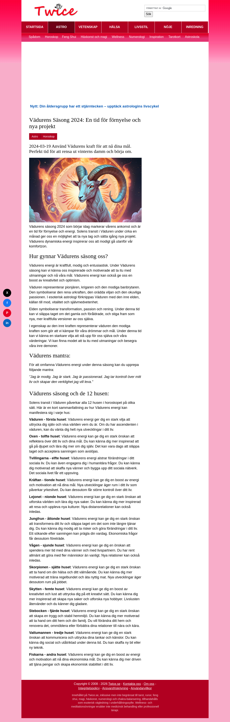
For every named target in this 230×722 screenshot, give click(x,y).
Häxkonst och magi (94, 36)
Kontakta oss (132, 683)
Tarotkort (174, 36)
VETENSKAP (88, 27)
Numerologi (137, 36)
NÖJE (168, 27)
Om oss (149, 683)
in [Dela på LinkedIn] (7, 323)
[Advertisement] (115, 73)
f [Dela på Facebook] (7, 302)
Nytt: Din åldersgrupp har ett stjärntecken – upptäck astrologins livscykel (94, 106)
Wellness (118, 36)
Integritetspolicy (89, 688)
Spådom (34, 36)
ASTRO (61, 27)
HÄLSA (114, 27)
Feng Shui (69, 36)
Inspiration (157, 36)
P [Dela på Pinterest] (7, 313)
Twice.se (114, 683)
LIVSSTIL (141, 27)
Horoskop (51, 36)
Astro (35, 136)
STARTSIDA (34, 27)
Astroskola (192, 36)
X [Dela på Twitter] (7, 292)
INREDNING (194, 27)
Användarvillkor (141, 688)
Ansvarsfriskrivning (115, 688)
